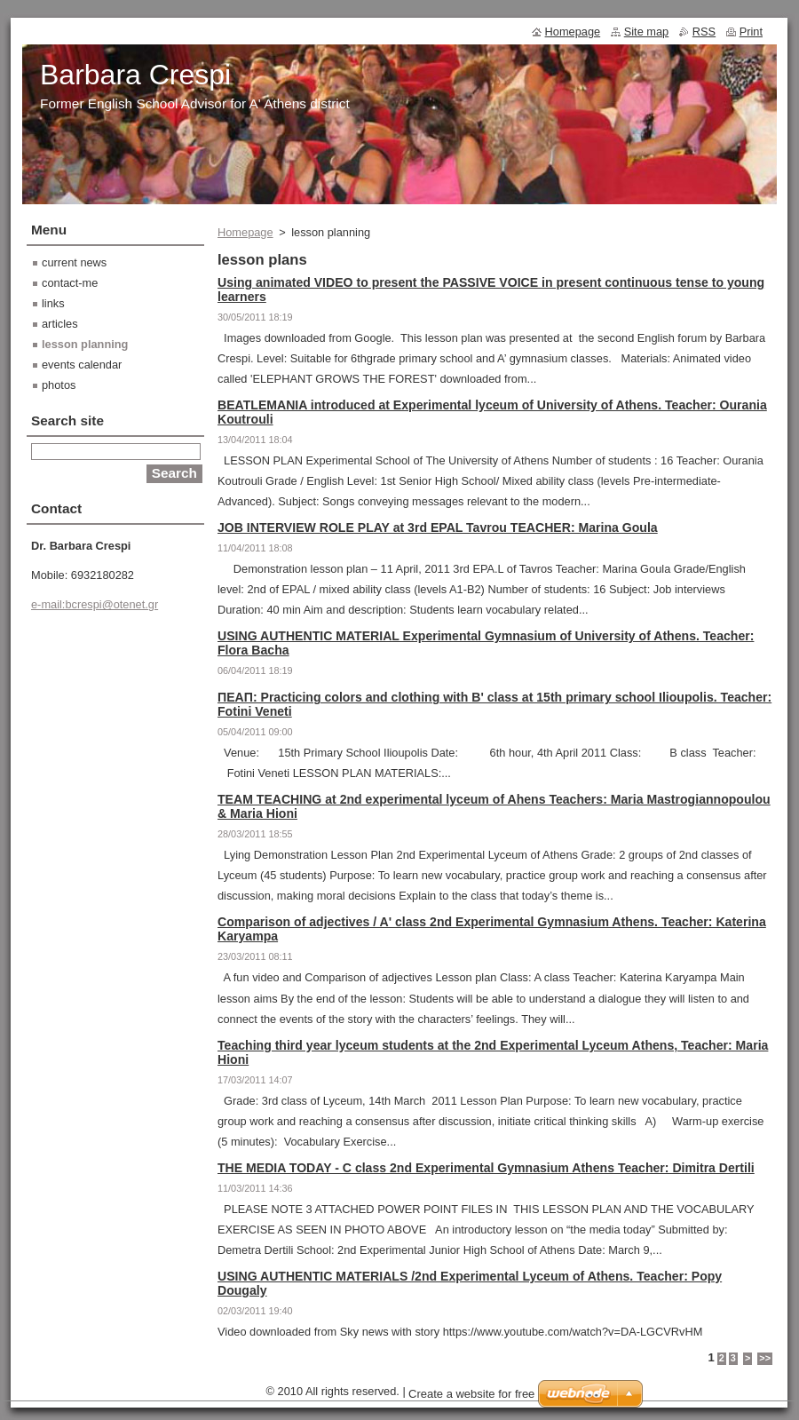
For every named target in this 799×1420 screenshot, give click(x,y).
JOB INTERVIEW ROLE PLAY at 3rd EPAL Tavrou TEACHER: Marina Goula (438, 527)
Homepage (245, 232)
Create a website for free (471, 1393)
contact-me (70, 283)
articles (60, 323)
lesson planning (85, 344)
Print (751, 31)
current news (74, 262)
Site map (646, 31)
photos (58, 385)
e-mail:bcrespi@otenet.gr (94, 604)
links (53, 303)
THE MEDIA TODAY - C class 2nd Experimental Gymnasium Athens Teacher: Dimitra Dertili (486, 1168)
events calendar (82, 364)
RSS (704, 31)
